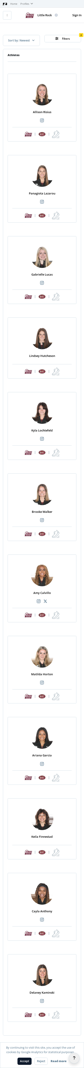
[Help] (74, 1058)
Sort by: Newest (21, 40)
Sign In (77, 15)
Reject (41, 1061)
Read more (59, 1061)
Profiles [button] (26, 3)
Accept (24, 1061)
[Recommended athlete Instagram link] (42, 120)
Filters (62, 38)
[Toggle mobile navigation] (7, 15)
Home (13, 3)
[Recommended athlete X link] (45, 601)
